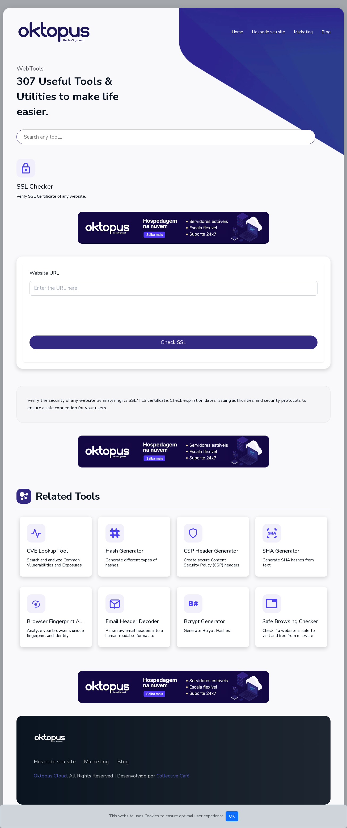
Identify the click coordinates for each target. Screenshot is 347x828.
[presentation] (69, 318)
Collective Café (172, 776)
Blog (326, 32)
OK (232, 816)
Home (237, 32)
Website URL (44, 273)
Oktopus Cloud (50, 776)
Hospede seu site (268, 32)
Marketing (303, 32)
